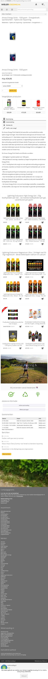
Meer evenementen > (8, 429)
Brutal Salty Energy (6, 555)
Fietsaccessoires (5, 518)
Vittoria (3, 618)
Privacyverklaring (5, 642)
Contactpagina (5, 639)
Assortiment (5, 507)
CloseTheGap (4, 563)
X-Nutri (3, 624)
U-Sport (3, 617)
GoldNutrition (4, 570)
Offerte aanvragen (24, 409)
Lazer (2, 573)
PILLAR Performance (6, 599)
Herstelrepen (4, 528)
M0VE (2, 583)
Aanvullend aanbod (8, 650)
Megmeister (4, 581)
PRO (2, 602)
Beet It (2, 549)
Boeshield (3, 556)
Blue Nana (4, 553)
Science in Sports (5, 605)
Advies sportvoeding (24, 405)
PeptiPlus (3, 598)
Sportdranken (27, 22)
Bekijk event (42, 421)
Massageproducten (6, 530)
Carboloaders (4, 514)
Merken (4, 538)
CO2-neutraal (4, 637)
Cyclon (2, 566)
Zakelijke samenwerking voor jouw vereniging (13, 655)
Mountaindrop (5, 585)
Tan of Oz (3, 612)
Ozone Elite (4, 594)
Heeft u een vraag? (10, 128)
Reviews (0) (7, 125)
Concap (3, 565)
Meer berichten (6, 454)
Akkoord (24, 676)
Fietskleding (4, 520)
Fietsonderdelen (5, 523)
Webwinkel (5, 22)
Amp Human (4, 546)
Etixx (2, 568)
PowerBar (3, 601)
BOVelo (3, 560)
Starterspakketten (6, 533)
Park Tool (3, 595)
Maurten (3, 578)
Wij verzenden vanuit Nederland (24, 388)
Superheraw (4, 611)
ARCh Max (3, 547)
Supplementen (5, 534)
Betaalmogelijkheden (6, 636)
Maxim (2, 579)
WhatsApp (20, 496)
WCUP (2, 621)
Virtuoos (3, 620)
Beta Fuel (3, 552)
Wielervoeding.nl (7, 628)
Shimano (3, 607)
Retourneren (4, 643)
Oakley (2, 591)
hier (5, 494)
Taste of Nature (5, 614)
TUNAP (3, 615)
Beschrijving (8, 119)
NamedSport (4, 586)
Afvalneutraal (4, 631)
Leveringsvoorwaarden (7, 640)
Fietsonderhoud (5, 521)
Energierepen (4, 517)
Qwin (2, 604)
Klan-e (2, 572)
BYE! (2, 562)
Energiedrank (36, 22)
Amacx (2, 544)
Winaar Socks (4, 622)
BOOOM (3, 558)
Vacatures (3, 644)
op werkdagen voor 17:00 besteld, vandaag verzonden (17, 75)
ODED (2, 592)
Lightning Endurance (6, 575)
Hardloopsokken (5, 525)
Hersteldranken (5, 527)
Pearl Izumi (4, 596)
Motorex (3, 582)
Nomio (2, 589)
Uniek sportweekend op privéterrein (11, 653)
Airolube (3, 543)
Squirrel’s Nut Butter (6, 609)
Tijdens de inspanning (15, 22)
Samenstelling (8, 122)
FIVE (2, 569)
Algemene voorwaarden (7, 633)
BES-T (2, 550)
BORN (2, 559)
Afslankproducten (6, 511)
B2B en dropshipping (7, 634)
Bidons (3, 512)
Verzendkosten (5, 646)
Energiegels (4, 515)
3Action (3, 542)
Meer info (24, 376)
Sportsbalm (4, 608)
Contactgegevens (7, 490)
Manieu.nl (44, 661)
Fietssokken (4, 524)
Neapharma (4, 588)
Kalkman (3, 576)
